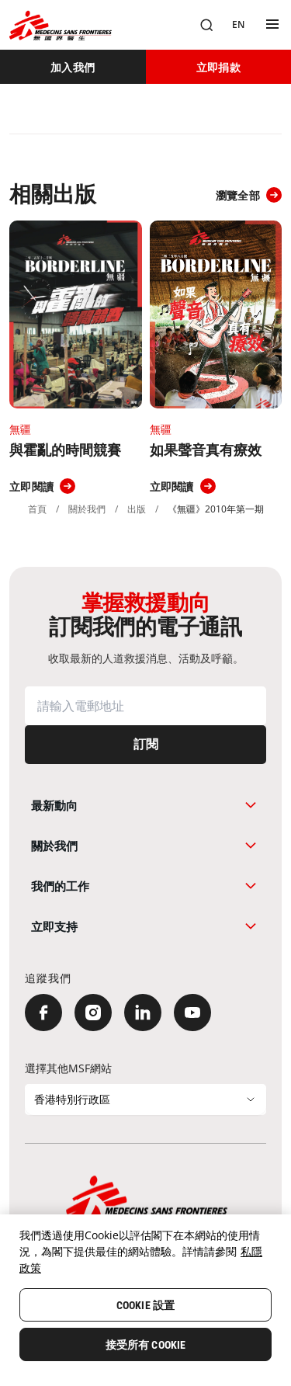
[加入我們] (73, 67)
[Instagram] (93, 1012)
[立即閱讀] (42, 486)
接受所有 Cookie (146, 1345)
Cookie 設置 (145, 1305)
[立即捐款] (219, 67)
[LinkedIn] (142, 1012)
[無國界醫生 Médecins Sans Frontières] (60, 25)
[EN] (238, 25)
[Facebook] (43, 1012)
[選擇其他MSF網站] (145, 1099)
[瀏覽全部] (249, 195)
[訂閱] (145, 744)
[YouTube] (192, 1012)
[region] (145, 1300)
